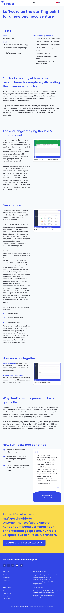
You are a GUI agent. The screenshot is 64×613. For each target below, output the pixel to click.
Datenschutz (34, 607)
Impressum (42, 607)
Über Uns (5, 575)
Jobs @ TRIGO (7, 580)
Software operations (13, 53)
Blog (4, 591)
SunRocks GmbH (8, 38)
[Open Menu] (34, 3)
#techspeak (7, 596)
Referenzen (6, 577)
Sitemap (50, 607)
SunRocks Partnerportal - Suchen (42, 382)
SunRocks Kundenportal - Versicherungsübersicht (47, 159)
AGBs (26, 607)
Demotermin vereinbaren (24, 542)
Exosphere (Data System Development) (45, 575)
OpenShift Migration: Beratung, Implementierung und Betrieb (42, 578)
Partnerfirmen (7, 593)
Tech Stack (6, 598)
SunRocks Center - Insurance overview (44, 229)
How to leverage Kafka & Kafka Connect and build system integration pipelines (46, 591)
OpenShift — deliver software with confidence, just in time (43, 596)
